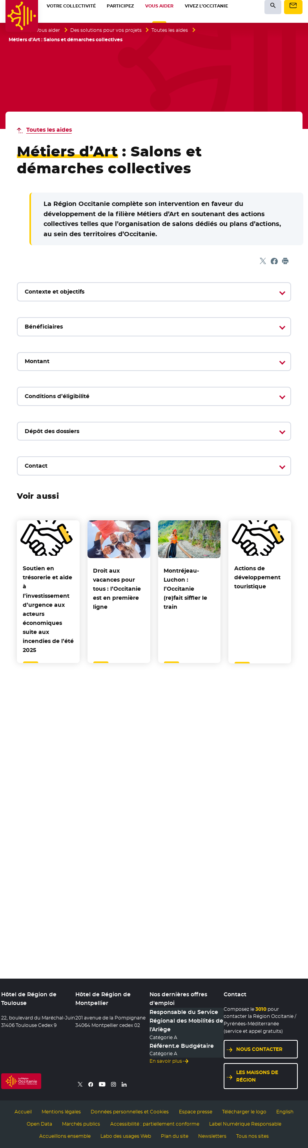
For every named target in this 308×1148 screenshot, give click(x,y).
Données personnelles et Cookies (130, 1112)
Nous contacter (259, 1049)
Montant (37, 361)
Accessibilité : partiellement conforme (154, 1124)
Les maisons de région (257, 1076)
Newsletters (212, 1136)
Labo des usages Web (125, 1136)
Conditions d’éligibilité (57, 396)
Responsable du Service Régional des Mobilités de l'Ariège (186, 1020)
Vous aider (48, 30)
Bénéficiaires (44, 326)
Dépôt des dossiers (52, 431)
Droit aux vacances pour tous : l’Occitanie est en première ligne (117, 588)
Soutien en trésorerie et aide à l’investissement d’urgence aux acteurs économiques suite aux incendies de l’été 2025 (48, 609)
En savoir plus (165, 1061)
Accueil (23, 1112)
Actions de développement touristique (257, 577)
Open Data (39, 1124)
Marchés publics (81, 1124)
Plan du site (174, 1136)
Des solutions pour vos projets (106, 30)
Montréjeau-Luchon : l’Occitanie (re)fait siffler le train (185, 588)
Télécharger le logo (244, 1112)
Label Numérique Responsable (245, 1124)
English (284, 1112)
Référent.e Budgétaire (181, 1045)
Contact (36, 465)
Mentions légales (61, 1112)
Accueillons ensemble (65, 1136)
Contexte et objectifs (54, 291)
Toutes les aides (169, 30)
